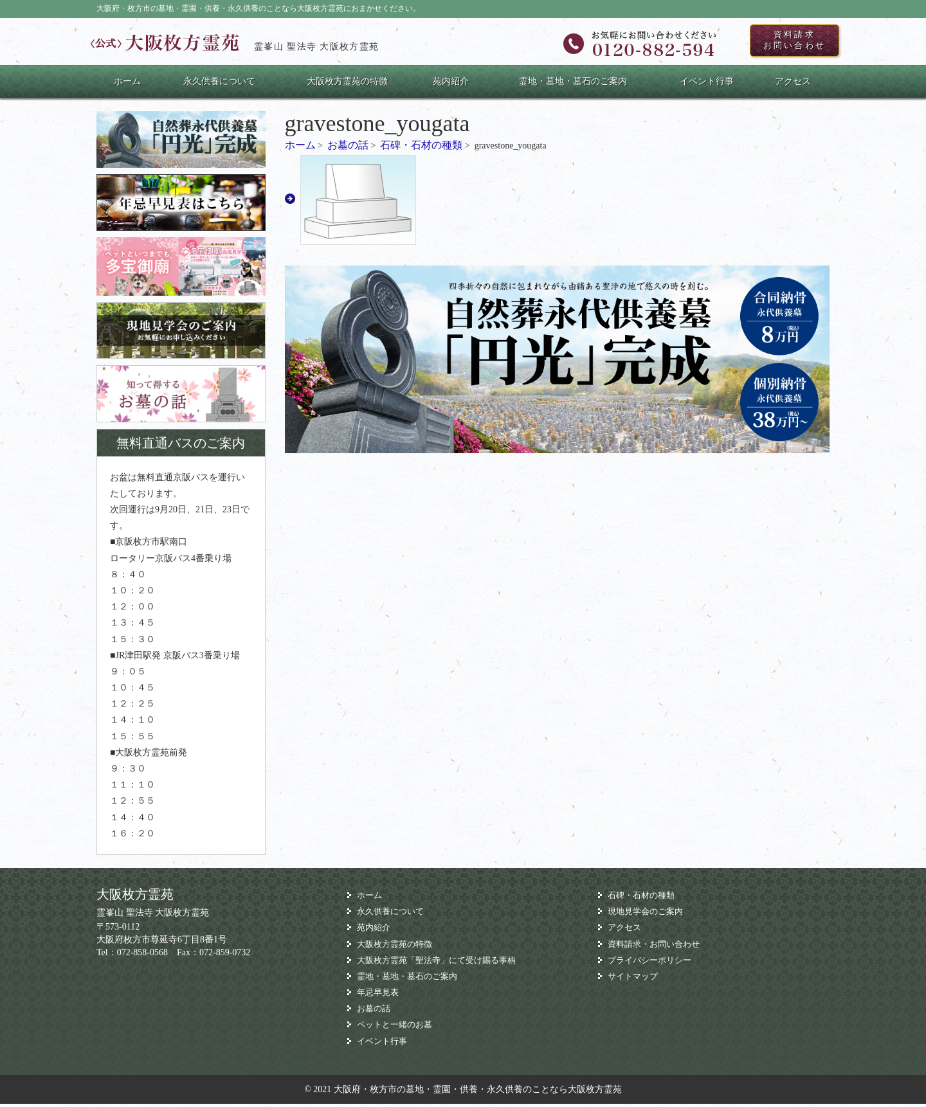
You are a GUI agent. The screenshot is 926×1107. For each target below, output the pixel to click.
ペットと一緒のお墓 (397, 1028)
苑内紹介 (451, 84)
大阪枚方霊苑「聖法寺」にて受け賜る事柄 (442, 963)
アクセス (793, 84)
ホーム (127, 84)
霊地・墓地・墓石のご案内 (573, 84)
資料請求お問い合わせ (785, 42)
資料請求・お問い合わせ (657, 947)
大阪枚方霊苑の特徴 (347, 84)
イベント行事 (707, 84)
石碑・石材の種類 (421, 148)
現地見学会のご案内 (648, 915)
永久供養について (219, 84)
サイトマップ (635, 979)
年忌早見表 (379, 995)
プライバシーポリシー (653, 963)
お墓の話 (347, 148)
